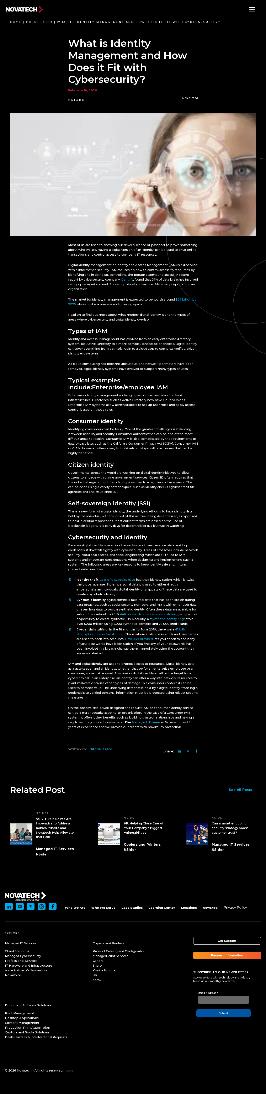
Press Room (39, 22)
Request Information (227, 955)
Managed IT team (145, 722)
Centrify (127, 279)
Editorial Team (99, 749)
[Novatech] (25, 896)
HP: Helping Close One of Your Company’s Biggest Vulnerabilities (143, 828)
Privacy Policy (235, 908)
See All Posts (242, 790)
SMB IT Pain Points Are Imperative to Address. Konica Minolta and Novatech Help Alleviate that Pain (55, 828)
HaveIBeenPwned (139, 639)
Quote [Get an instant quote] (69, 1070)
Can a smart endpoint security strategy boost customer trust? (230, 828)
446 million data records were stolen (148, 614)
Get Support (227, 941)
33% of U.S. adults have (118, 580)
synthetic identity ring (167, 619)
